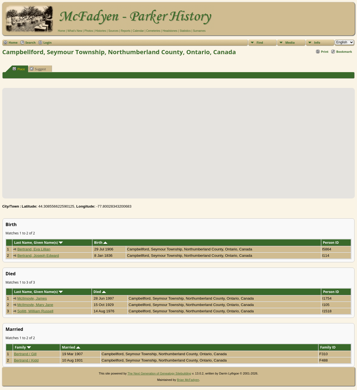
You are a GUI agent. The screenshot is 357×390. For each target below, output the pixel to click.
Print (324, 51)
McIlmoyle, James (32, 298)
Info (317, 42)
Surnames (199, 30)
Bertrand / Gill (25, 354)
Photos (88, 30)
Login (47, 42)
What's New (75, 30)
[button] (178, 140)
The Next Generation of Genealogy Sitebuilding (159, 373)
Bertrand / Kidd (26, 360)
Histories (100, 30)
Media (290, 42)
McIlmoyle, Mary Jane (35, 305)
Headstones (169, 30)
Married (71, 347)
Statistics (185, 30)
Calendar (138, 30)
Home (61, 30)
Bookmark (344, 51)
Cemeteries (153, 30)
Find (260, 42)
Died (100, 291)
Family (23, 347)
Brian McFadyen (188, 379)
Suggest (38, 69)
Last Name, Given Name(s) (38, 242)
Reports (125, 30)
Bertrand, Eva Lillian (33, 249)
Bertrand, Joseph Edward (38, 255)
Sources (113, 30)
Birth (100, 242)
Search (30, 42)
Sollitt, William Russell (35, 311)
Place (18, 69)
